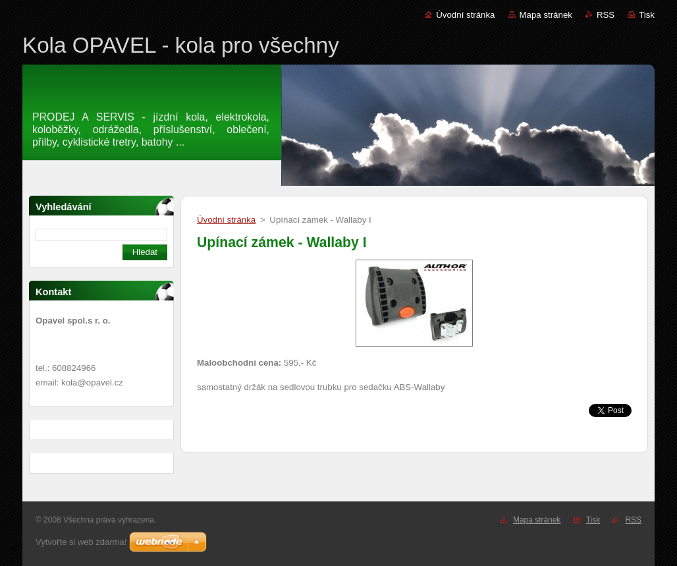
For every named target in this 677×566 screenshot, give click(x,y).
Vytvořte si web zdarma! (81, 542)
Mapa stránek (546, 15)
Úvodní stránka (465, 15)
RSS (605, 15)
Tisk (647, 15)
